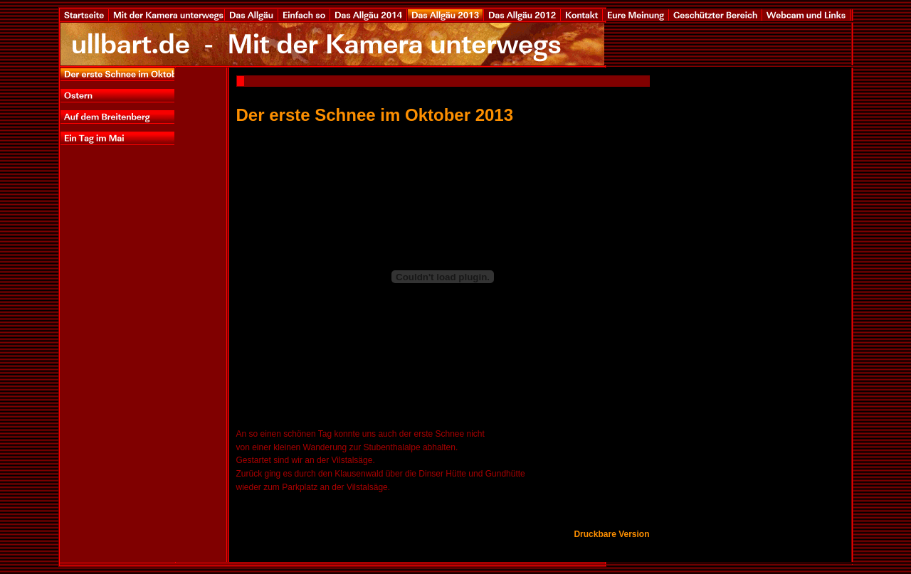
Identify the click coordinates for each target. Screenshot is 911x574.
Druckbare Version (611, 534)
